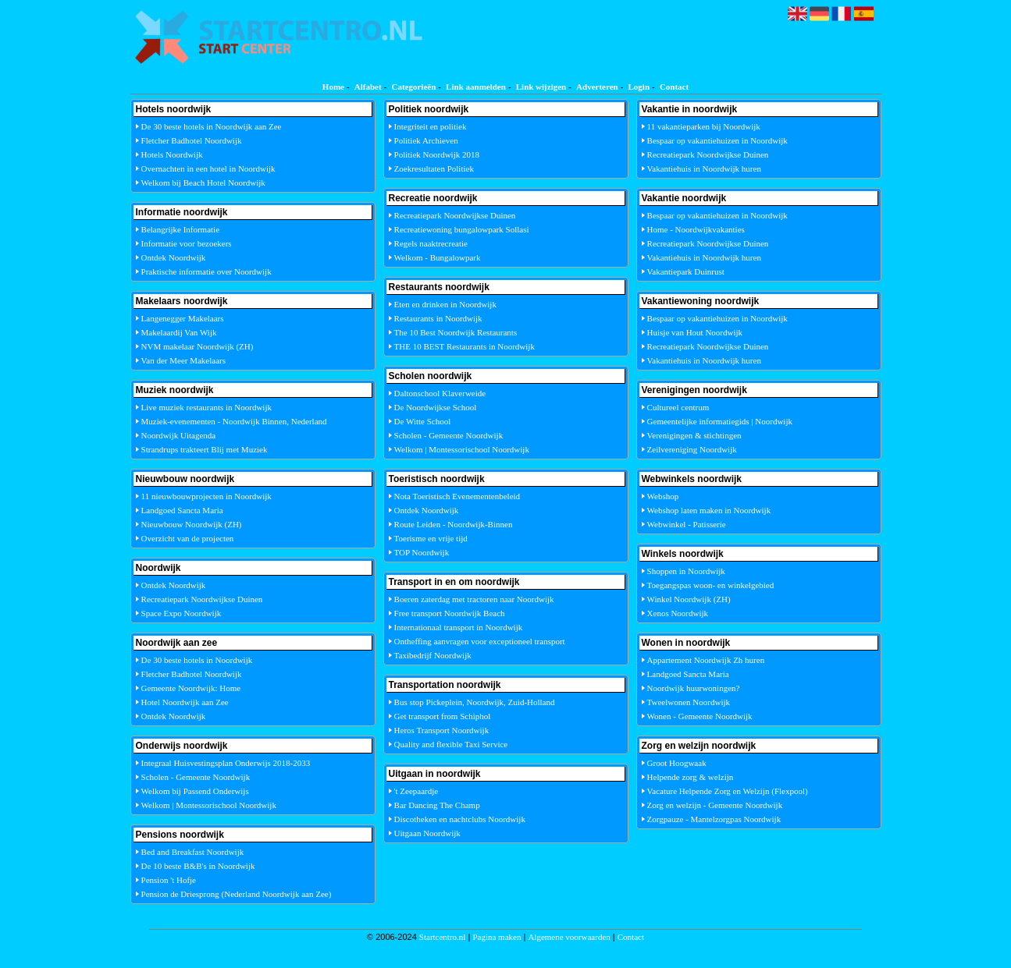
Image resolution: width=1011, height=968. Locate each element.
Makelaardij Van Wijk (179, 332)
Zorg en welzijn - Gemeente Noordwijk (715, 805)
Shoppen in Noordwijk (686, 571)
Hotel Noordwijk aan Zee (185, 702)
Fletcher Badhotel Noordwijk (191, 140)
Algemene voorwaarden (569, 936)
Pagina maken (496, 936)
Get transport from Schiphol (442, 716)
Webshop (663, 496)
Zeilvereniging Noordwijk (692, 449)
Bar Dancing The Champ (437, 805)
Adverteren (597, 86)
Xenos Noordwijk (678, 613)
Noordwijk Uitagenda (178, 435)
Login (639, 86)
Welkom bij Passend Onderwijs (195, 791)
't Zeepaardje (416, 791)
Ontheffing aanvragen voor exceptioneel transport (479, 641)
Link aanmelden (476, 86)
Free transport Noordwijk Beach (449, 613)
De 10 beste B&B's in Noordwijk (198, 865)
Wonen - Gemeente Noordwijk (700, 716)
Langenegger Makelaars (182, 318)
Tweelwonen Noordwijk (688, 702)
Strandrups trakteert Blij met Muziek (204, 449)
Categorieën (413, 86)
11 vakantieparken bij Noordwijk (703, 126)
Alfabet (368, 86)
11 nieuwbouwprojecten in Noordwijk (206, 496)
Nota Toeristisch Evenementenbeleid (457, 496)
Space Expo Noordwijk (181, 613)
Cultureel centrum (678, 407)
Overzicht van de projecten (187, 538)
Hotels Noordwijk (172, 154)
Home (333, 86)
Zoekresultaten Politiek (434, 168)
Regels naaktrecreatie (431, 243)
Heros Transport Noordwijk (441, 730)
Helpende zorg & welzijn (690, 777)
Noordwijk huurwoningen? (693, 688)
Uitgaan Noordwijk (427, 833)
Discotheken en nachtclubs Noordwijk (459, 819)
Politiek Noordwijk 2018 (436, 154)
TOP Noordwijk (422, 552)
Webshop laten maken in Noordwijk (709, 510)
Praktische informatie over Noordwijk (206, 271)
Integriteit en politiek (430, 126)
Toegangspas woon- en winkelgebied (710, 585)
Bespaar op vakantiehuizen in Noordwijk (717, 140)
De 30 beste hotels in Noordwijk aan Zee (211, 126)
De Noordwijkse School (435, 407)
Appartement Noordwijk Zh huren (706, 660)
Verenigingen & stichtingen (694, 435)
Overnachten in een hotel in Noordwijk (208, 168)
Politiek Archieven (426, 140)
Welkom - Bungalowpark (437, 257)
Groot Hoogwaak (677, 763)
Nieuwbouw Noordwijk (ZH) (191, 524)
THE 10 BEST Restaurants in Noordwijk (464, 346)
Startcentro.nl (442, 936)
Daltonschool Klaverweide (440, 393)
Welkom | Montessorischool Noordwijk (208, 805)
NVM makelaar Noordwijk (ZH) (197, 346)
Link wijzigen (541, 86)
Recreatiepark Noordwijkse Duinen (202, 599)
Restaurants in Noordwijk (438, 318)
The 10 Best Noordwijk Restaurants (456, 332)
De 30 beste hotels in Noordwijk (197, 660)
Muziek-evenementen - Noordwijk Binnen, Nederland (234, 421)
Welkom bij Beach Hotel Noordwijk (203, 182)
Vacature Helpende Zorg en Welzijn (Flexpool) (727, 791)
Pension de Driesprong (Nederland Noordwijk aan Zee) (236, 894)
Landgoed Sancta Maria (182, 510)
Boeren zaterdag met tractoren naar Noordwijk (474, 599)
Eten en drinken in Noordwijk (445, 304)
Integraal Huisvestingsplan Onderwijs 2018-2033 (226, 763)
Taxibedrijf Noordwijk (433, 655)
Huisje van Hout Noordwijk (695, 332)
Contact (674, 86)
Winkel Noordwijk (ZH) (689, 599)
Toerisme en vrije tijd (431, 538)
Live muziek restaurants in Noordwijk (206, 407)
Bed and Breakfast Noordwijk (192, 851)
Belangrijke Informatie (180, 229)
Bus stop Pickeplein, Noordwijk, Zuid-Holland (474, 702)
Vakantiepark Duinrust (685, 271)
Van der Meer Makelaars (183, 360)
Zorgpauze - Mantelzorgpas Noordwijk (714, 819)
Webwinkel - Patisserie (686, 524)
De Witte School (422, 421)
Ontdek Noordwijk (173, 257)
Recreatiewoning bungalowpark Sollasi (461, 229)
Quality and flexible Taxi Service (451, 744)
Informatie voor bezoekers (186, 243)
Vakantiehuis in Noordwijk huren (704, 168)
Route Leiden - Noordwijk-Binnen (453, 524)
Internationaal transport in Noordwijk (458, 627)
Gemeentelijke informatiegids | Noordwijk (719, 421)
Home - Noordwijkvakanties (696, 229)
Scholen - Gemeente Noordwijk (196, 777)
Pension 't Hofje (168, 880)
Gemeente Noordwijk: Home (191, 688)
